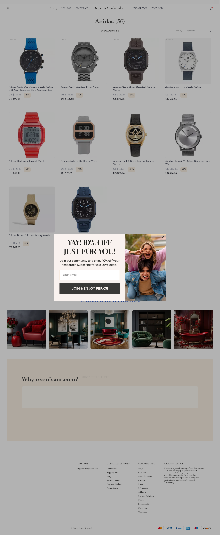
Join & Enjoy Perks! (89, 288)
